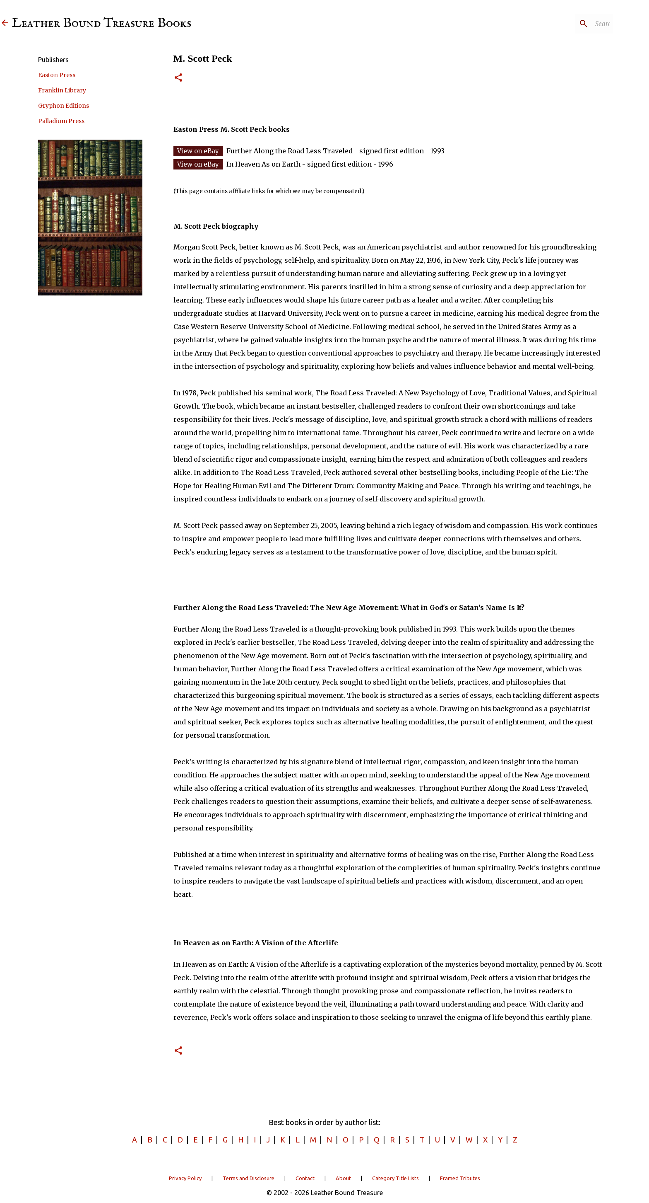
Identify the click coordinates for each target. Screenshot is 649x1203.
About (343, 1178)
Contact (305, 1178)
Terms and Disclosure (248, 1178)
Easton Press (56, 75)
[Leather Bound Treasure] (5, 23)
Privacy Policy (185, 1178)
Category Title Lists (395, 1178)
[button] (178, 78)
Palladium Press (61, 121)
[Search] (569, 24)
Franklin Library (62, 90)
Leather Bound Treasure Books (101, 23)
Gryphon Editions (63, 105)
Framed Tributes (460, 1178)
